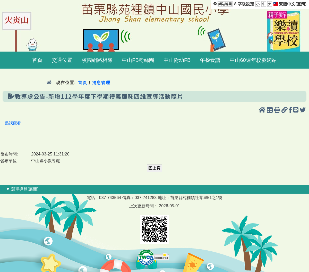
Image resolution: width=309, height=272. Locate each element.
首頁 (82, 82)
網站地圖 (225, 4)
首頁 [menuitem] (37, 60)
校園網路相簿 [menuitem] (97, 60)
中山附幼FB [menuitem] (177, 60)
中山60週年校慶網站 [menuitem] (253, 60)
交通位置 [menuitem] (62, 60)
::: (3, 189)
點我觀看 (13, 123)
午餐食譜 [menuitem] (210, 60)
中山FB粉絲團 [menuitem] (138, 60)
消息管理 (101, 82)
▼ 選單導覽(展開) (22, 189)
